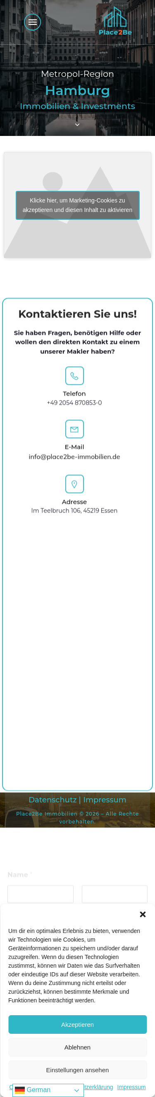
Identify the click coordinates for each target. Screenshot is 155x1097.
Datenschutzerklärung (85, 1087)
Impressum (131, 1087)
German (32, 1090)
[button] (142, 914)
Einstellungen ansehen (77, 1069)
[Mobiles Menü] (32, 22)
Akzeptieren (77, 1024)
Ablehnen (77, 1047)
